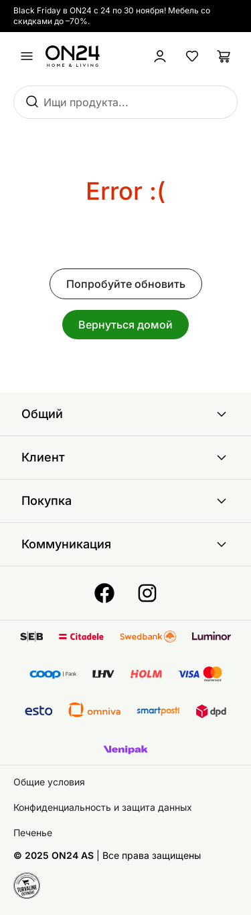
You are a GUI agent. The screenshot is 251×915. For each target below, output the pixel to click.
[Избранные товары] (192, 56)
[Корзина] (224, 56)
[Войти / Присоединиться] (160, 56)
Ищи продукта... (86, 102)
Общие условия (49, 781)
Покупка (125, 501)
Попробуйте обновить (125, 284)
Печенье (32, 832)
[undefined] (26, 56)
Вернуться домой (125, 324)
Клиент (125, 457)
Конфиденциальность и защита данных (102, 807)
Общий (125, 414)
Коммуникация (125, 544)
